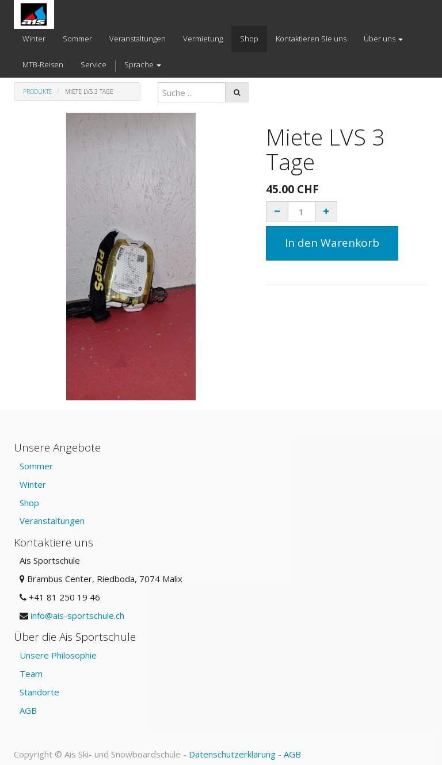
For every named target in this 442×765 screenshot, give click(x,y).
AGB (28, 710)
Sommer (36, 466)
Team (31, 673)
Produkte (37, 91)
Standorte (39, 692)
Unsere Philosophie (58, 655)
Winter (33, 484)
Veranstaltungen (52, 520)
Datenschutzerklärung (232, 754)
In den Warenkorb (332, 242)
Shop (29, 502)
